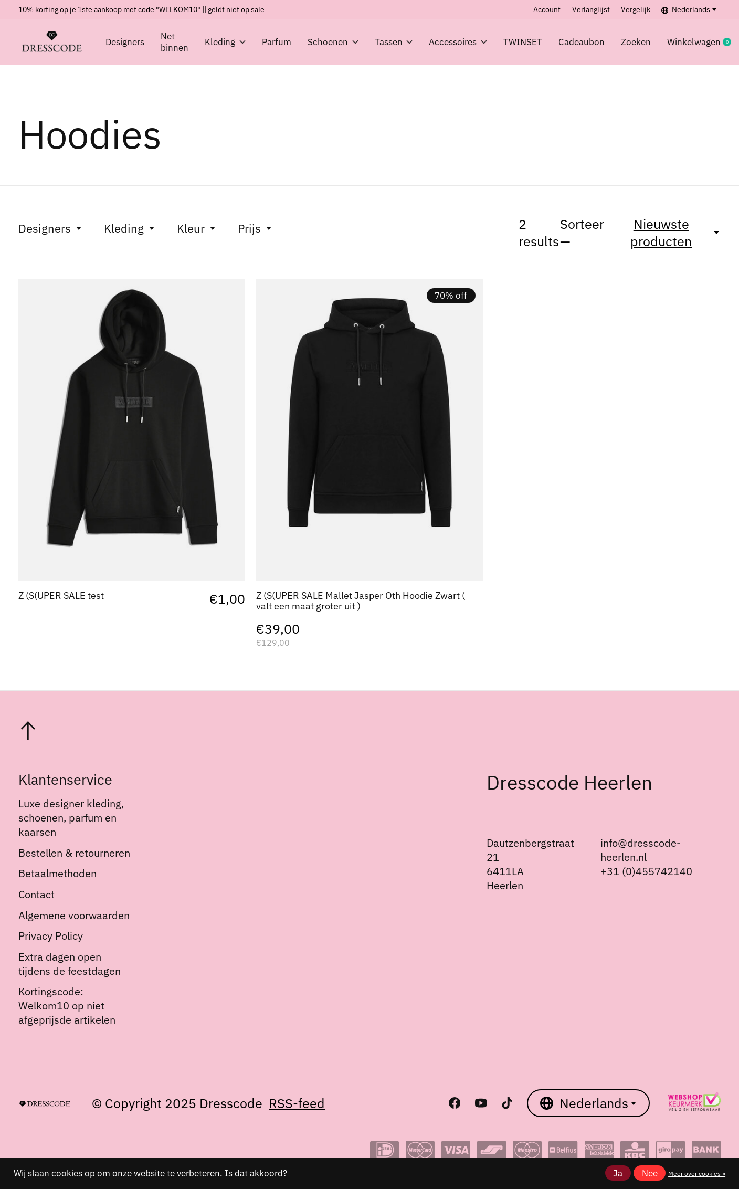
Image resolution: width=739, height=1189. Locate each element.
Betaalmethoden (57, 873)
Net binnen (174, 42)
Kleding (225, 42)
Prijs (255, 228)
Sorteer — (582, 232)
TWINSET (522, 42)
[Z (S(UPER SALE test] (131, 430)
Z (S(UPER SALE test (61, 595)
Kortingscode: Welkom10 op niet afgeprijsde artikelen (66, 1005)
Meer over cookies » (696, 1173)
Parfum (276, 42)
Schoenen (333, 42)
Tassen (394, 42)
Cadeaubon (581, 42)
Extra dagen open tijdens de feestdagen (69, 964)
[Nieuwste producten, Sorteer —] (667, 232)
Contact (36, 894)
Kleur (197, 228)
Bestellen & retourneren (74, 853)
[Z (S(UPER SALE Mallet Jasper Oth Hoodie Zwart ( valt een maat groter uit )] (369, 430)
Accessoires (458, 42)
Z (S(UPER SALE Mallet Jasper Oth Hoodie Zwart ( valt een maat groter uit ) (360, 600)
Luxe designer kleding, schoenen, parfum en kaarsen (71, 817)
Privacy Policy (50, 936)
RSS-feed (297, 1103)
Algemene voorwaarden (74, 915)
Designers (124, 42)
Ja (617, 1173)
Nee (650, 1173)
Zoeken (636, 42)
